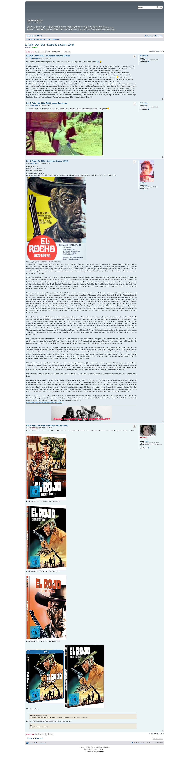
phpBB (88, 747)
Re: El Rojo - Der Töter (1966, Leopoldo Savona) (46, 103)
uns (98, 62)
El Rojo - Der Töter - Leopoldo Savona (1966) (49, 44)
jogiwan (34, 47)
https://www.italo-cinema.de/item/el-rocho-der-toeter (44, 402)
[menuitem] (39, 35)
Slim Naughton (144, 55)
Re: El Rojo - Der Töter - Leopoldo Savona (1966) (47, 161)
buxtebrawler (143, 437)
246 (146, 58)
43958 (146, 441)
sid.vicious (143, 183)
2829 (146, 185)
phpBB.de (102, 749)
